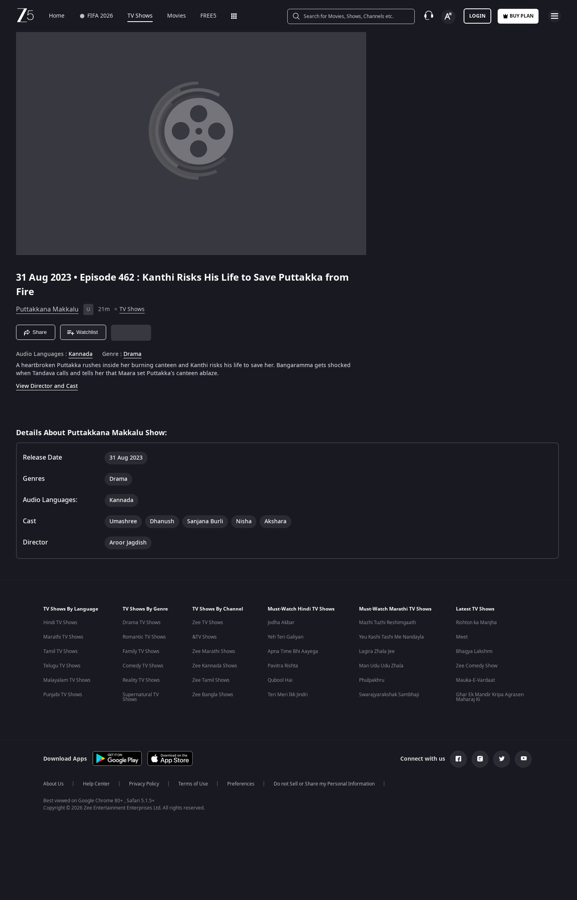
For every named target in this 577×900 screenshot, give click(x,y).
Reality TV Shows (141, 680)
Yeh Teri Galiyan (285, 637)
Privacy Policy (144, 784)
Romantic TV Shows (144, 637)
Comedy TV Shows (143, 665)
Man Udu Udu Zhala (381, 665)
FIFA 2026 (90, 16)
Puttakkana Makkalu (47, 309)
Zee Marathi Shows (213, 651)
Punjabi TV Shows (62, 694)
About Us (53, 784)
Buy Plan (518, 16)
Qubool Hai (280, 680)
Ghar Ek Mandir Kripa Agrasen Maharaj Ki (490, 697)
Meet (462, 637)
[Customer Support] (429, 16)
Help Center (96, 784)
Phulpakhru (371, 680)
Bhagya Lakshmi (474, 651)
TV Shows (134, 16)
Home (51, 16)
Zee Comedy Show (476, 665)
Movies (170, 16)
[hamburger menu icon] (554, 16)
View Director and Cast (47, 386)
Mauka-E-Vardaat (475, 680)
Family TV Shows (141, 651)
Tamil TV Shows (60, 651)
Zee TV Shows (207, 622)
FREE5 (203, 16)
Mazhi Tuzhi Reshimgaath (387, 622)
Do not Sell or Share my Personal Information (324, 784)
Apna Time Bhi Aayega (293, 651)
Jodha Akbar (281, 622)
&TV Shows (204, 637)
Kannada (81, 354)
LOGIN (477, 16)
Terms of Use (193, 784)
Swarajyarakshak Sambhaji (389, 694)
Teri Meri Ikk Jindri (288, 694)
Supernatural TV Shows (141, 697)
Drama (132, 354)
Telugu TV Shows (62, 665)
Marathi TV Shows (63, 637)
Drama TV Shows (142, 622)
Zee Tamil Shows (211, 680)
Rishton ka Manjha (476, 622)
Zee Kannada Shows (214, 665)
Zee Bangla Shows (212, 694)
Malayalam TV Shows (67, 680)
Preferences (240, 784)
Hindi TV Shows (60, 622)
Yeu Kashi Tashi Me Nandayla (391, 637)
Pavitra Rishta (283, 665)
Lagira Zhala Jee (377, 651)
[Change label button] (448, 17)
